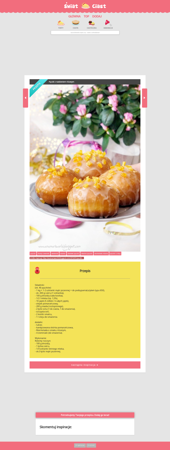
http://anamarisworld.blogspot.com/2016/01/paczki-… (63, 258)
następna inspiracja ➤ (85, 365)
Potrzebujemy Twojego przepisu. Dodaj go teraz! (85, 415)
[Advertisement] (85, 54)
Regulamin (79, 445)
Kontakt (91, 445)
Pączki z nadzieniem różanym (61, 82)
